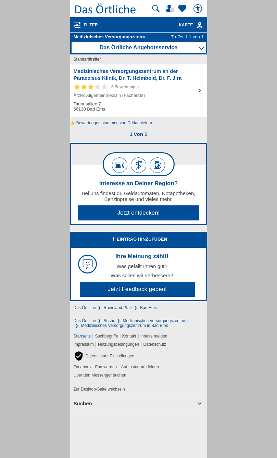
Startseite (82, 336)
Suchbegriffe (106, 336)
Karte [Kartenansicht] (191, 25)
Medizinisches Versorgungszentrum (155, 320)
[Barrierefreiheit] (198, 8)
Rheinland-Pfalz (118, 307)
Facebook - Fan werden (95, 367)
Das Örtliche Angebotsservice (138, 47)
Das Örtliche (85, 307)
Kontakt (129, 336)
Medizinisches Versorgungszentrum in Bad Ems (124, 325)
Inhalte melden (153, 336)
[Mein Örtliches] (171, 8)
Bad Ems (148, 307)
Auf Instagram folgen (140, 367)
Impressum (84, 344)
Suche (109, 320)
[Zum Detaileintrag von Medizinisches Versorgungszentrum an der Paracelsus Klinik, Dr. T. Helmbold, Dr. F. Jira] (139, 90)
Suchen (83, 403)
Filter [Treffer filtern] (91, 25)
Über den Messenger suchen (100, 375)
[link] (200, 25)
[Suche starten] (156, 8)
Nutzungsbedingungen (118, 344)
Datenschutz (154, 344)
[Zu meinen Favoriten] (183, 8)
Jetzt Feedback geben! (137, 289)
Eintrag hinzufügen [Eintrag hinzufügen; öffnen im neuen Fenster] (138, 239)
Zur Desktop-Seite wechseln (99, 389)
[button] (104, 356)
